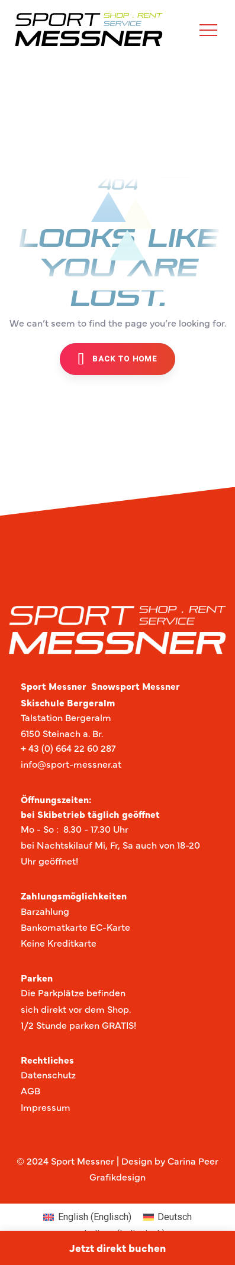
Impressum (45, 1106)
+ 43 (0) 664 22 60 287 (68, 747)
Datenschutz (48, 1074)
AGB (30, 1090)
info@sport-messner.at (71, 763)
